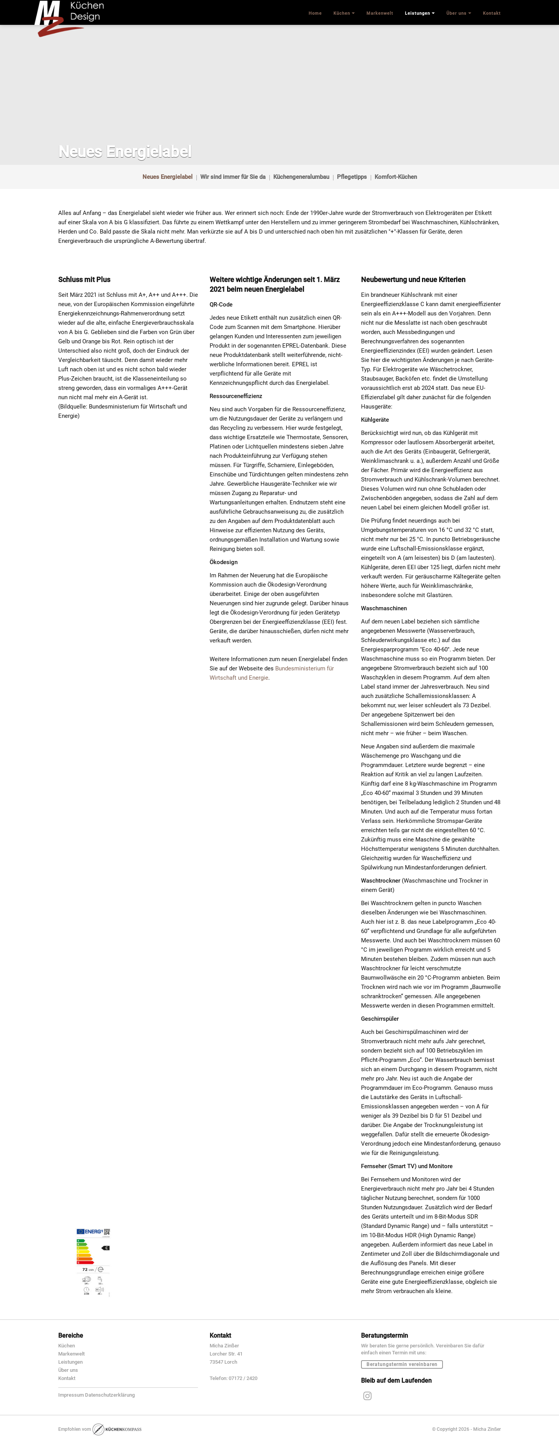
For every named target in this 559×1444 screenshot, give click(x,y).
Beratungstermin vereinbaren (401, 1364)
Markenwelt (71, 1354)
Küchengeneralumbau (301, 176)
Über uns (68, 1370)
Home (315, 13)
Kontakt (66, 1378)
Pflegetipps (352, 176)
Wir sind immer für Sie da (233, 176)
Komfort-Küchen (396, 176)
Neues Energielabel (167, 176)
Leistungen (70, 1362)
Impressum (71, 1395)
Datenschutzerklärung (110, 1395)
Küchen (66, 1346)
